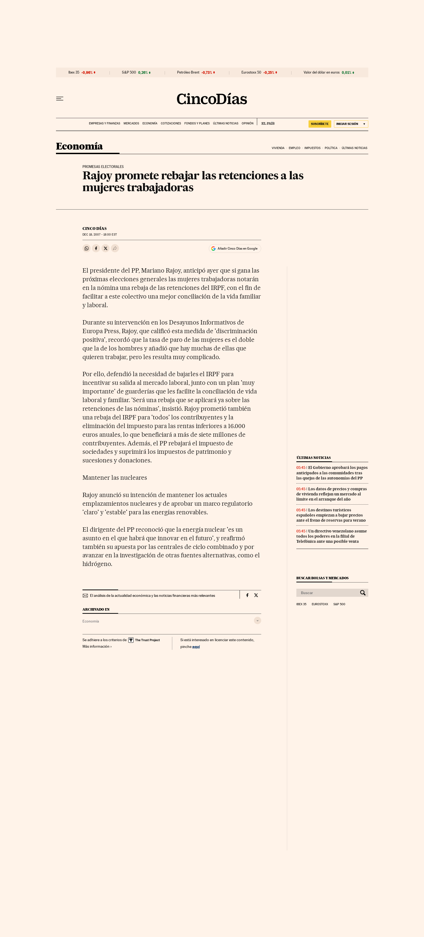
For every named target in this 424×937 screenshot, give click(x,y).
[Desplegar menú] (60, 99)
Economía (150, 123)
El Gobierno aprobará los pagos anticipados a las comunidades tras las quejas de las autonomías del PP (332, 472)
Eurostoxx (320, 604)
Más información (97, 646)
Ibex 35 (73, 72)
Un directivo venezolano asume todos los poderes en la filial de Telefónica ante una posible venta (331, 536)
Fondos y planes (197, 123)
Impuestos (312, 148)
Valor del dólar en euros (322, 72)
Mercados (131, 123)
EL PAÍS (265, 121)
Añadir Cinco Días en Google (237, 248)
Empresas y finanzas (104, 123)
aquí (196, 646)
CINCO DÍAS (94, 228)
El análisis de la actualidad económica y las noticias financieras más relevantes (152, 595)
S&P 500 (129, 72)
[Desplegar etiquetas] (257, 620)
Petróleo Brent (188, 72)
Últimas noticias (225, 123)
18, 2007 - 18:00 (99, 234)
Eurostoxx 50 (251, 72)
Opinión (247, 123)
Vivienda (278, 148)
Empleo (294, 148)
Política (331, 148)
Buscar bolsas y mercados (322, 578)
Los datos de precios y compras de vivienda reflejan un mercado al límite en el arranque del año (331, 494)
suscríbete (320, 124)
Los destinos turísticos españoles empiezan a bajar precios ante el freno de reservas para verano (331, 515)
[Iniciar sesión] (351, 124)
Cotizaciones (171, 123)
